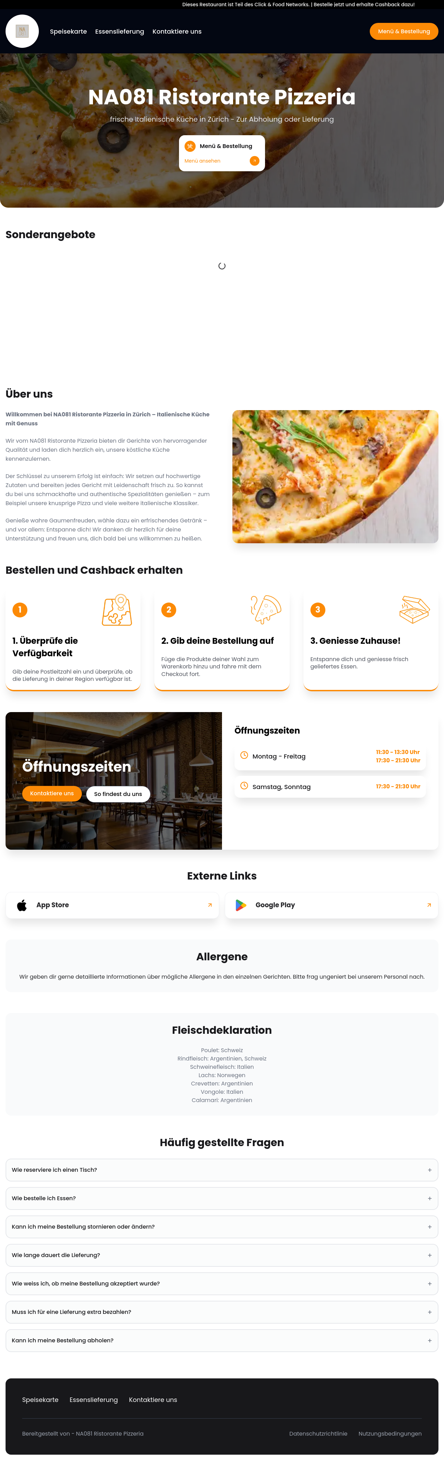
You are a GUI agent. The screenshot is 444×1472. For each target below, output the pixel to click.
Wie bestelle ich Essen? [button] (222, 1198)
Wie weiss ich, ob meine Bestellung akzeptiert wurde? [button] (222, 1284)
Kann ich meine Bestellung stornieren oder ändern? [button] (222, 1227)
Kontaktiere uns (177, 31)
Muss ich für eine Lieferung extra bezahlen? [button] (222, 1312)
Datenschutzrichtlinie (318, 1434)
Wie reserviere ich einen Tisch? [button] (222, 1170)
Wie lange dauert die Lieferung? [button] (222, 1255)
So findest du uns (119, 794)
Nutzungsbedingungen (390, 1434)
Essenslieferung (119, 31)
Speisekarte (68, 31)
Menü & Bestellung (404, 31)
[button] (222, 153)
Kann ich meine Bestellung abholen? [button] (222, 1340)
